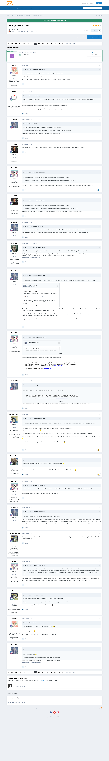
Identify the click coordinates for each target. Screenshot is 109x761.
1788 (24, 43)
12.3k (14, 587)
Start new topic (80, 37)
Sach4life (14, 168)
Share (86, 30)
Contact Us (57, 757)
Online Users (16, 11)
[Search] (91, 8)
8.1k (14, 468)
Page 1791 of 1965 (70, 43)
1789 (27, 43)
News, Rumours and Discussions (29, 31)
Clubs (39, 8)
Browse (10, 8)
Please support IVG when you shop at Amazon (54, 20)
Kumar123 (40, 69)
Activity (16, 8)
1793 (43, 43)
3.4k (14, 78)
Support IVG (32, 8)
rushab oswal (26, 52)
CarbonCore (14, 497)
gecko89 (14, 243)
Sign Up (99, 3)
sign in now (41, 721)
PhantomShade (14, 455)
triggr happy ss (41, 95)
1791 (35, 43)
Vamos (14, 65)
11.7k (14, 181)
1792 (39, 43)
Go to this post (94, 58)
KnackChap (17, 29)
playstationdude (14, 574)
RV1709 (14, 144)
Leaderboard (25, 11)
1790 (31, 43)
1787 (20, 43)
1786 (16, 43)
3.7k (14, 104)
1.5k (14, 132)
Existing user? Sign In (88, 3)
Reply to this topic (94, 37)
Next (59, 43)
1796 (55, 43)
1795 (51, 43)
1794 (47, 43)
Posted (27, 65)
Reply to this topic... (20, 727)
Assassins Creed (34, 56)
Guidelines (33, 11)
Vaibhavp (14, 91)
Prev (12, 43)
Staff (40, 11)
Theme (51, 757)
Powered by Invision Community (54, 758)
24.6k (14, 510)
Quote (26, 84)
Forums (9, 11)
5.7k (14, 157)
